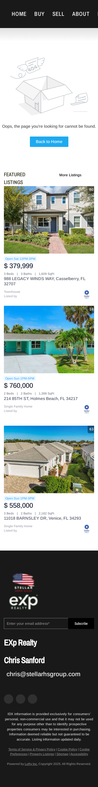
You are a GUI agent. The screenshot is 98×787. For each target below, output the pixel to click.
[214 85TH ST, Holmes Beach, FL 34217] (49, 339)
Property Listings (42, 754)
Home (19, 14)
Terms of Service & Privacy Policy (31, 749)
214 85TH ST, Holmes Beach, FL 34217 (41, 398)
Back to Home (49, 141)
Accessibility (79, 754)
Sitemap (62, 754)
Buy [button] (39, 14)
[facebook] (8, 699)
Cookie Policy (67, 749)
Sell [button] (58, 14)
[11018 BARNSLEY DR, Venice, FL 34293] (49, 459)
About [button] (81, 14)
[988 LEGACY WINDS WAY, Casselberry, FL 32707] (49, 220)
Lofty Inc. (31, 764)
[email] (36, 623)
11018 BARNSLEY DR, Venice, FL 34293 (42, 518)
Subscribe (81, 624)
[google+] (32, 699)
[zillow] (20, 699)
